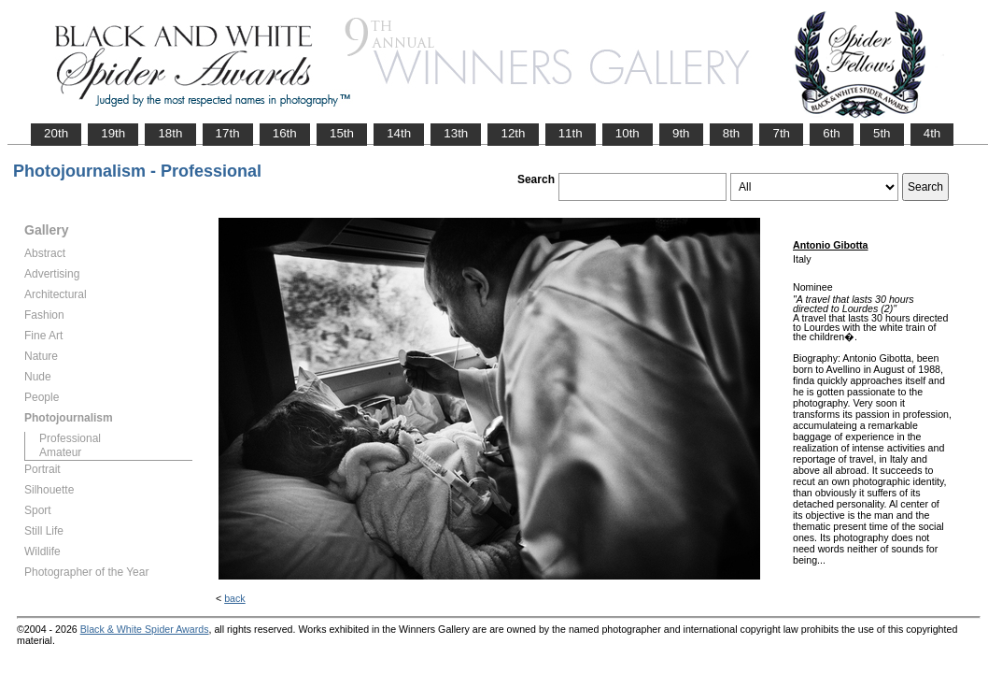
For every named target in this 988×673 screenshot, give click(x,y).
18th (170, 133)
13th (455, 133)
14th (398, 133)
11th (570, 133)
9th (681, 133)
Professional (70, 438)
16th (284, 133)
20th (56, 133)
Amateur (60, 452)
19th (113, 133)
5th (882, 133)
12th (512, 133)
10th (627, 133)
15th (341, 133)
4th (932, 133)
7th (781, 133)
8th (732, 133)
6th (831, 133)
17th (227, 133)
